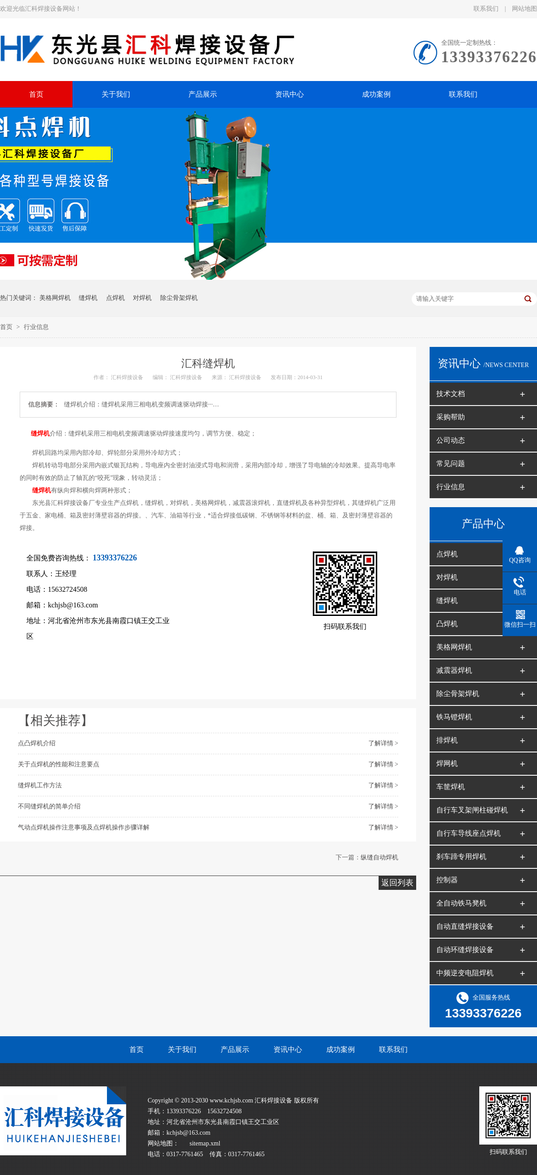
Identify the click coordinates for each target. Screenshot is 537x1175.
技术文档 (450, 393)
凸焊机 (447, 624)
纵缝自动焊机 (379, 857)
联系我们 (486, 8)
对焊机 (142, 298)
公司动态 (450, 440)
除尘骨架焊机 (179, 298)
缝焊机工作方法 (40, 785)
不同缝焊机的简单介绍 (49, 806)
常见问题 (450, 463)
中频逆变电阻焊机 (465, 973)
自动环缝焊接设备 (465, 949)
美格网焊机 (55, 298)
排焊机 (447, 740)
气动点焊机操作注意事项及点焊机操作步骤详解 (83, 827)
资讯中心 (287, 1049)
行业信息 (36, 327)
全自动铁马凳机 (461, 903)
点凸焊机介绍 (36, 743)
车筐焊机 (450, 786)
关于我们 (182, 1049)
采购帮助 (450, 417)
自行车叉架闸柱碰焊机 (472, 810)
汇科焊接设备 (128, 377)
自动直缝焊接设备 (465, 926)
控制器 (447, 880)
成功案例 (340, 1049)
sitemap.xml (205, 1143)
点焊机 (115, 298)
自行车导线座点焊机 (468, 833)
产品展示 (235, 1049)
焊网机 (447, 763)
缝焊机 (88, 298)
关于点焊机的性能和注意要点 (58, 764)
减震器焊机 (454, 670)
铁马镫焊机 (454, 717)
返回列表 (397, 882)
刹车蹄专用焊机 (461, 856)
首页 (7, 327)
